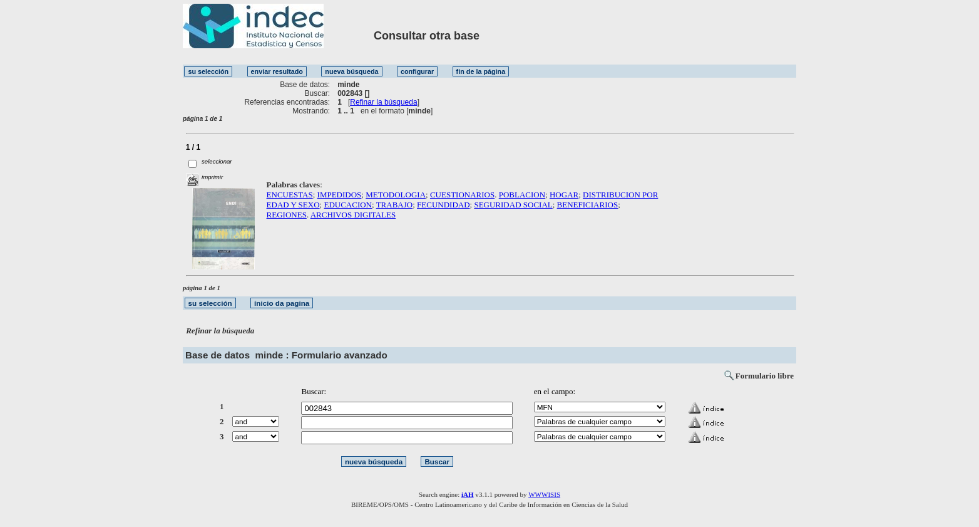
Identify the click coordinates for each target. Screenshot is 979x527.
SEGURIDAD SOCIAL (513, 204)
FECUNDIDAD (443, 204)
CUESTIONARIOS (462, 194)
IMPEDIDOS (339, 194)
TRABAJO (394, 204)
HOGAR (564, 194)
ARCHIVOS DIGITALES (353, 214)
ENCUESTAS (290, 194)
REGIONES (287, 214)
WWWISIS (544, 494)
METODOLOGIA (396, 194)
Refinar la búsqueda (383, 102)
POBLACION (522, 194)
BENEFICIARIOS (587, 204)
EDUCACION (348, 204)
